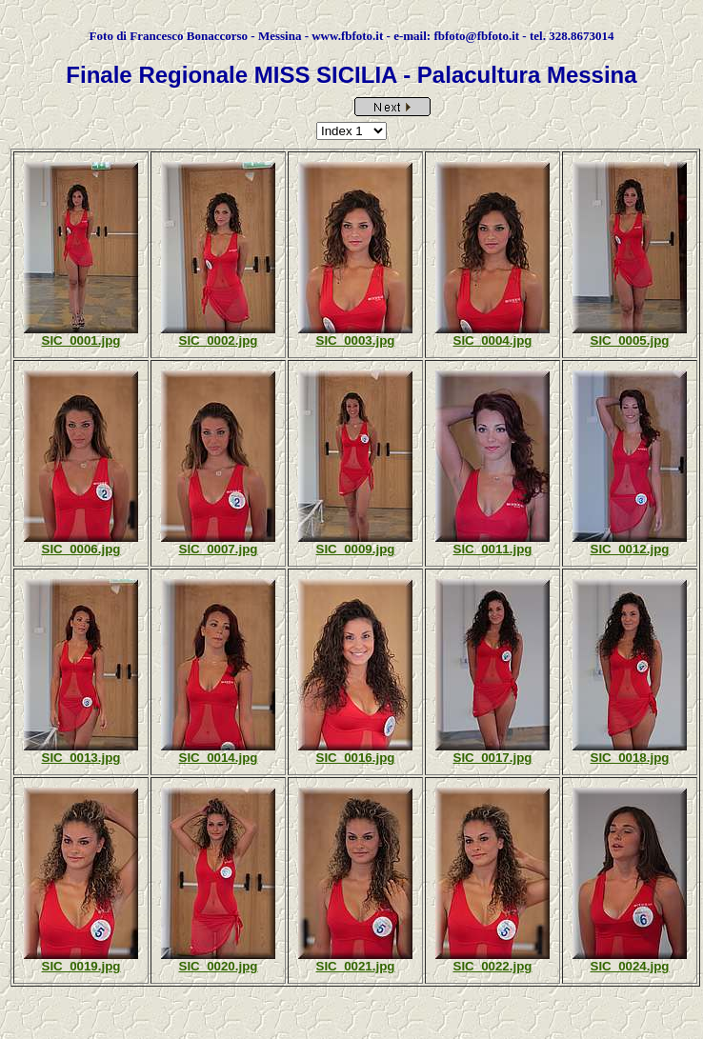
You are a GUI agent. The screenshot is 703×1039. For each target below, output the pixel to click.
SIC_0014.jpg (218, 757)
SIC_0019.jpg (81, 966)
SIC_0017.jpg (492, 757)
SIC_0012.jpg (630, 549)
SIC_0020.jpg (218, 966)
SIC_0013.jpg (81, 757)
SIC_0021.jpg (355, 966)
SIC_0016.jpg (355, 757)
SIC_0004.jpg (492, 340)
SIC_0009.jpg (355, 549)
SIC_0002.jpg (218, 340)
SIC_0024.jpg (630, 966)
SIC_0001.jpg (81, 340)
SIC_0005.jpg (630, 340)
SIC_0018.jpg (630, 757)
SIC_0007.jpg (218, 549)
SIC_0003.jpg (355, 340)
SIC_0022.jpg (492, 966)
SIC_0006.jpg (81, 549)
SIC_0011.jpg (492, 549)
